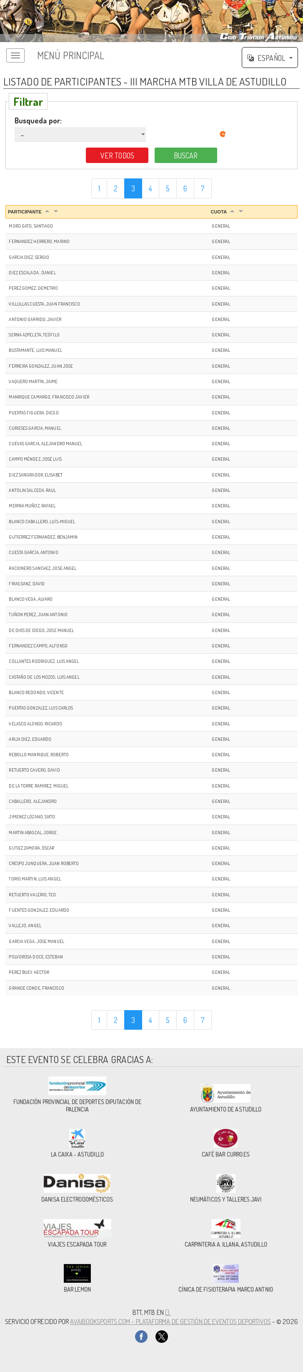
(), (167, 1312)
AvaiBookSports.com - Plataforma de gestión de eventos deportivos (170, 1321)
